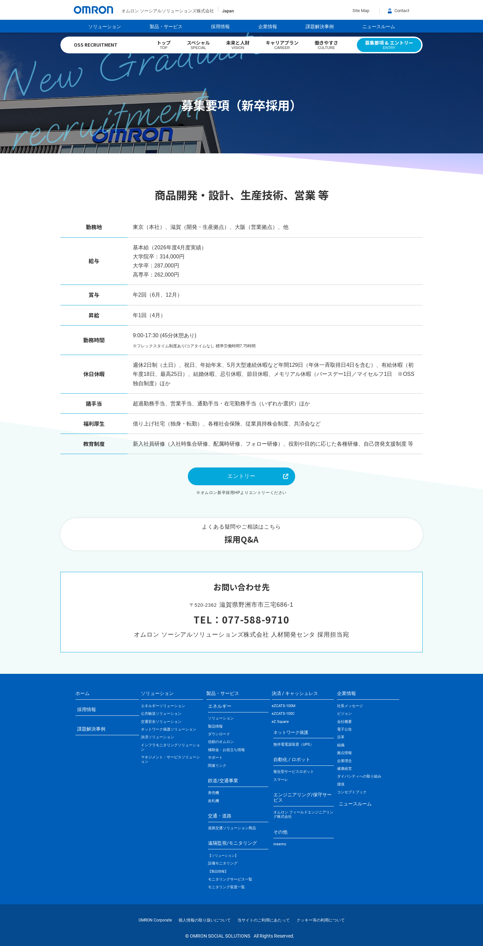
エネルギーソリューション (163, 706)
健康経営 (344, 768)
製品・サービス (166, 26)
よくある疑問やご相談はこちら (241, 535)
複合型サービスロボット (293, 771)
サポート (215, 757)
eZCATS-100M (284, 706)
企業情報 (267, 26)
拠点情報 (344, 753)
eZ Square (280, 721)
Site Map (361, 10)
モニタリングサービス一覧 (230, 879)
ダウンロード (219, 734)
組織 (340, 745)
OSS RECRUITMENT (95, 44)
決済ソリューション (157, 737)
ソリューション (104, 26)
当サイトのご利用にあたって (263, 920)
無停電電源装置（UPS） (293, 744)
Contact (398, 10)
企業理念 (344, 761)
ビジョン (344, 713)
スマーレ (280, 780)
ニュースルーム (378, 26)
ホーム (82, 693)
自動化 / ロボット (291, 759)
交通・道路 (219, 815)
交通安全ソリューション (161, 721)
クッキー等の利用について (321, 920)
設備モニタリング (222, 863)
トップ (164, 44)
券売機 (213, 793)
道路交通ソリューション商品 (232, 828)
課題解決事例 (320, 26)
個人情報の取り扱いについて (204, 920)
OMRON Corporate (155, 920)
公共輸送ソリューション (161, 713)
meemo (279, 844)
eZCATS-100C (283, 713)
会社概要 (344, 721)
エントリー (241, 476)
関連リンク (217, 765)
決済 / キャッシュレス (295, 693)
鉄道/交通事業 (223, 780)
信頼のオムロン (221, 742)
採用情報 (220, 26)
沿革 (340, 737)
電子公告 (344, 729)
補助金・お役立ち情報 (226, 750)
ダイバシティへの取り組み (359, 776)
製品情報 (215, 726)
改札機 (213, 801)
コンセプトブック (352, 792)
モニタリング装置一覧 (226, 887)
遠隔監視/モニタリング (232, 843)
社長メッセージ (350, 706)
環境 (340, 784)
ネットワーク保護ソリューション (168, 729)
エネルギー (219, 706)
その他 (280, 832)
